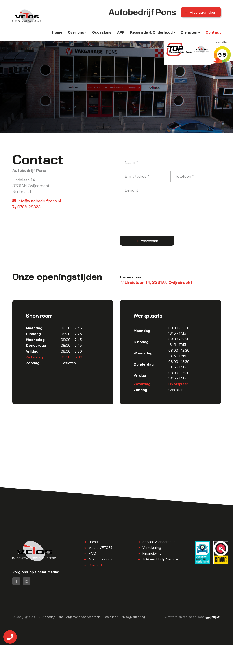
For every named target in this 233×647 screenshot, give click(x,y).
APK (120, 33)
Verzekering (151, 548)
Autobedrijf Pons (51, 619)
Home (57, 33)
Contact (213, 33)
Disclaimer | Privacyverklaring (123, 619)
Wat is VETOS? (101, 548)
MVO (92, 554)
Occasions (101, 33)
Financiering (152, 554)
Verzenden (142, 241)
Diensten (189, 33)
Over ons (76, 33)
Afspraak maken (203, 13)
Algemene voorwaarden (83, 619)
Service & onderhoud (159, 542)
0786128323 (26, 207)
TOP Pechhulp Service (160, 560)
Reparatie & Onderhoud (151, 33)
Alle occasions (100, 560)
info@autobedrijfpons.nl (36, 201)
